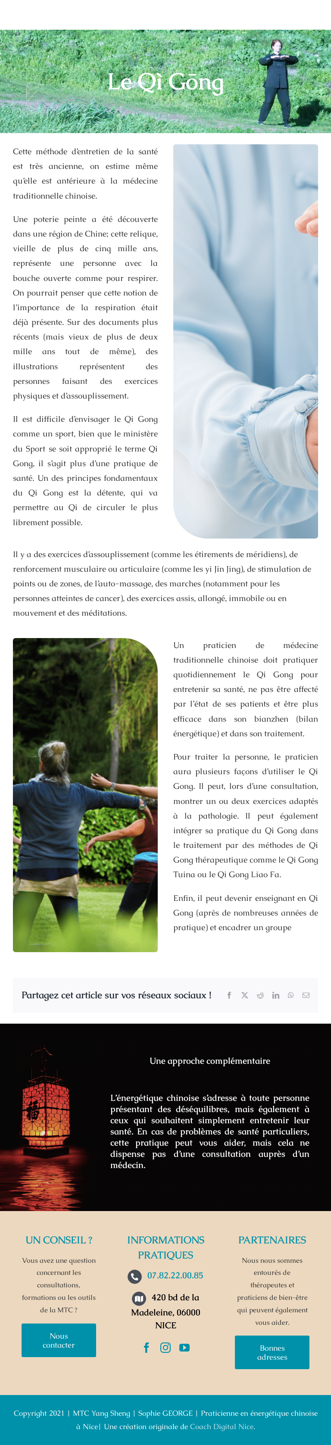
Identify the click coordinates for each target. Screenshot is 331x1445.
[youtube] (184, 1347)
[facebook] (146, 1347)
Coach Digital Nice (221, 1426)
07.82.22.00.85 (175, 1275)
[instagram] (165, 1347)
